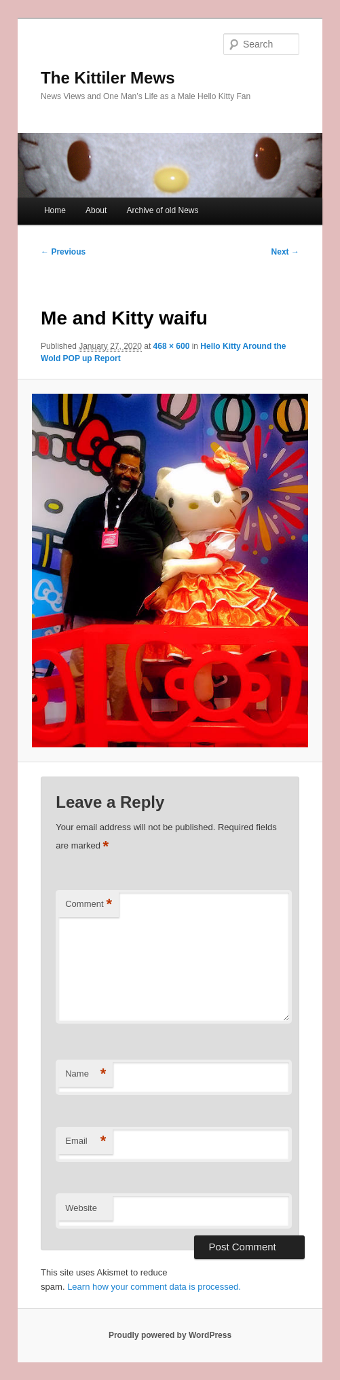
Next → (285, 252)
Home (55, 210)
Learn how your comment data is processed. (154, 1287)
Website (81, 1208)
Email (85, 1141)
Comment (88, 904)
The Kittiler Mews (107, 78)
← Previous (63, 252)
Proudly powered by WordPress (170, 1335)
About (96, 210)
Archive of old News (162, 210)
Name (85, 1074)
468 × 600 (171, 346)
